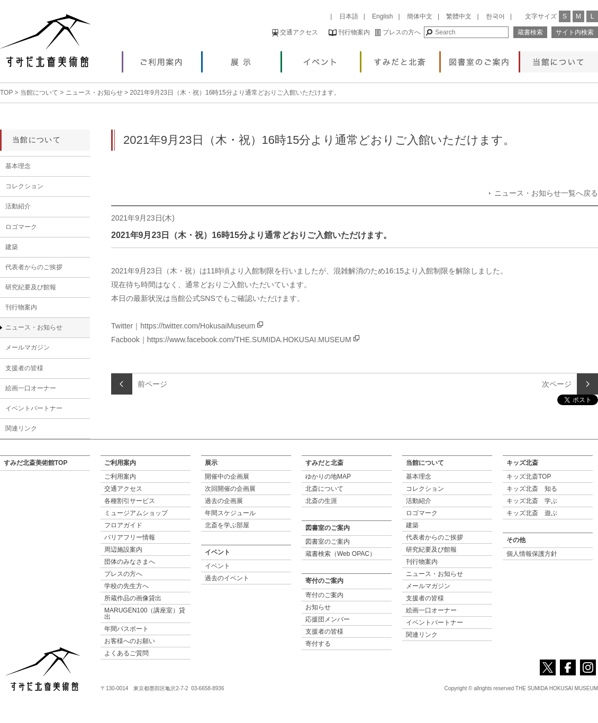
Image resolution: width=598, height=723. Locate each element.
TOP (6, 92)
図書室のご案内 (480, 59)
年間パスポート (126, 629)
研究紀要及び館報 (30, 287)
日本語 (348, 16)
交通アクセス (295, 32)
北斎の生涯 (321, 501)
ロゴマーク (21, 227)
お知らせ (318, 607)
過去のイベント (227, 578)
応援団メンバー (327, 619)
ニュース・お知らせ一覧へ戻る (546, 193)
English (382, 16)
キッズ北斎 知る (531, 488)
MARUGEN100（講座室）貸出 (144, 613)
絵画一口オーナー (30, 388)
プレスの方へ (397, 32)
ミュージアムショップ (136, 513)
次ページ (557, 384)
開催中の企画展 (227, 476)
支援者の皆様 (24, 368)
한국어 (495, 16)
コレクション (24, 186)
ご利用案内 (162, 59)
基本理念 (18, 166)
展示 (241, 59)
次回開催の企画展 (230, 488)
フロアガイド (123, 525)
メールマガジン (27, 347)
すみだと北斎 (400, 59)
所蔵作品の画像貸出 (132, 598)
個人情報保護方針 (531, 553)
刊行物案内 (349, 32)
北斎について (324, 488)
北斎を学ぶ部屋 (227, 525)
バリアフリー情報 (129, 537)
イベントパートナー (33, 408)
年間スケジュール (230, 513)
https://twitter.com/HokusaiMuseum (197, 326)
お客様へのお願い (129, 641)
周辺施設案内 (123, 549)
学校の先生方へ (126, 586)
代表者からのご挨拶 (33, 267)
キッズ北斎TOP (528, 476)
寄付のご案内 (324, 595)
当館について (559, 59)
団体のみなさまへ (129, 561)
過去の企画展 (224, 501)
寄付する (318, 643)
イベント (321, 59)
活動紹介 (18, 206)
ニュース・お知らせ (94, 92)
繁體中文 (459, 16)
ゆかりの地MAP (328, 476)
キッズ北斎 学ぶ (531, 501)
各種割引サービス (129, 501)
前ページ (152, 384)
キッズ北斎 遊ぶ (531, 513)
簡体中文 (419, 16)
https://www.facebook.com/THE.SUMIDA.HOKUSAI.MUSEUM (249, 339)
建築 (11, 247)
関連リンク (21, 428)
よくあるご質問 (126, 653)
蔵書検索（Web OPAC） (340, 553)
